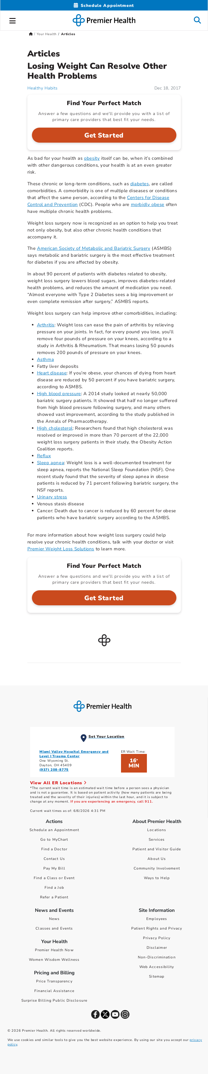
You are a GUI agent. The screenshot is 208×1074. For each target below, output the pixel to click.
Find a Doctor (54, 849)
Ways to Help (157, 878)
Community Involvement (157, 868)
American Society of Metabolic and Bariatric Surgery (94, 248)
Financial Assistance (54, 990)
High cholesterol (55, 428)
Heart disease (52, 373)
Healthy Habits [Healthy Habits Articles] (42, 88)
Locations (156, 829)
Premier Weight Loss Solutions (60, 549)
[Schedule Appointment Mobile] (104, 5)
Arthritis (45, 325)
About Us (156, 858)
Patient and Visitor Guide (156, 849)
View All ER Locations (58, 783)
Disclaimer (157, 947)
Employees (156, 918)
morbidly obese (147, 204)
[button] (12, 20)
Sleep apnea (50, 463)
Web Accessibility (156, 966)
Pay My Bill (54, 868)
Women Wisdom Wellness (54, 959)
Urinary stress (52, 497)
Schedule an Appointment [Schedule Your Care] (54, 829)
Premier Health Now (54, 950)
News (54, 918)
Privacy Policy (156, 938)
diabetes (139, 184)
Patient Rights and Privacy (156, 928)
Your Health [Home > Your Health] (47, 34)
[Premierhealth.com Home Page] (31, 34)
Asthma (45, 359)
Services (157, 839)
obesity (92, 158)
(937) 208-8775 (54, 769)
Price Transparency (54, 981)
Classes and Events (54, 928)
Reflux (44, 456)
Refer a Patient (54, 897)
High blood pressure (59, 394)
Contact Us (54, 858)
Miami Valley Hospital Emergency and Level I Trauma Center (74, 753)
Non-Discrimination (157, 957)
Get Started (104, 135)
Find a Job (54, 887)
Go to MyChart (54, 839)
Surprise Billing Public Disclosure (54, 1000)
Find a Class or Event (54, 878)
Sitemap (156, 976)
